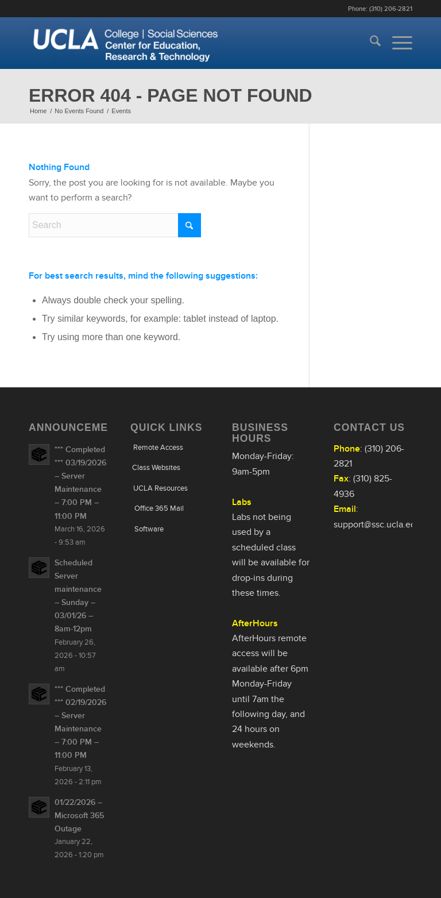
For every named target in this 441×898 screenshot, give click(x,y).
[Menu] (396, 43)
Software (149, 529)
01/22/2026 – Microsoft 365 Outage (79, 815)
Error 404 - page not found (170, 95)
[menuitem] (369, 43)
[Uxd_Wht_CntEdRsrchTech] (126, 43)
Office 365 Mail (159, 508)
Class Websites (156, 467)
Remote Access (158, 447)
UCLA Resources (160, 488)
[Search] (369, 43)
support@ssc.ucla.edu (377, 524)
